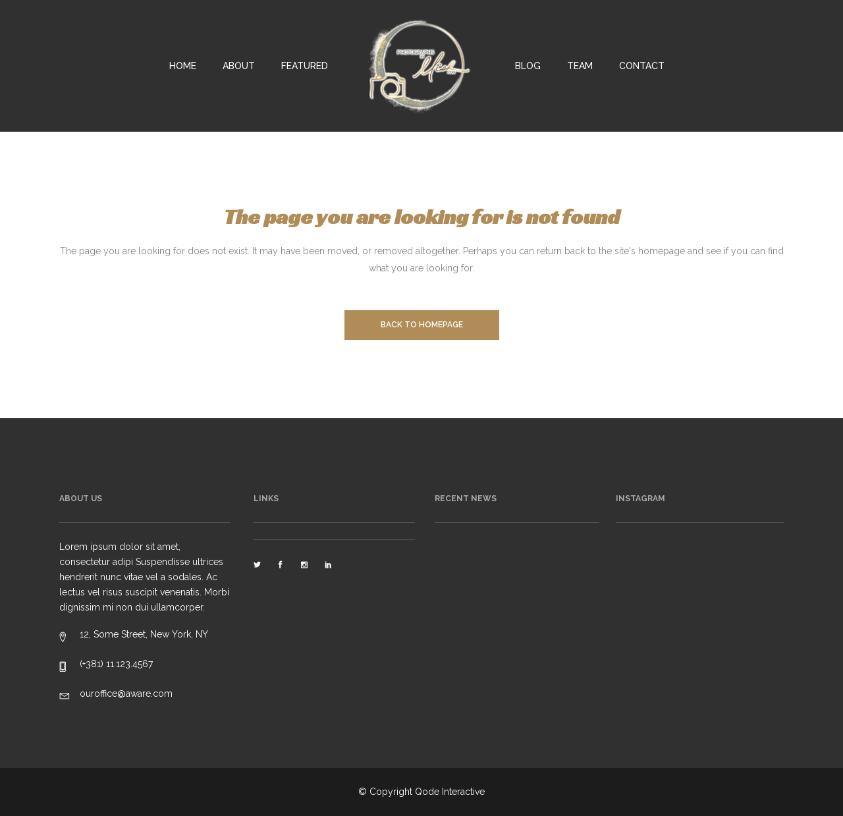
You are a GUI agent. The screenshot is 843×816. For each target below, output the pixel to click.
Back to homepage (422, 324)
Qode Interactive (450, 791)
